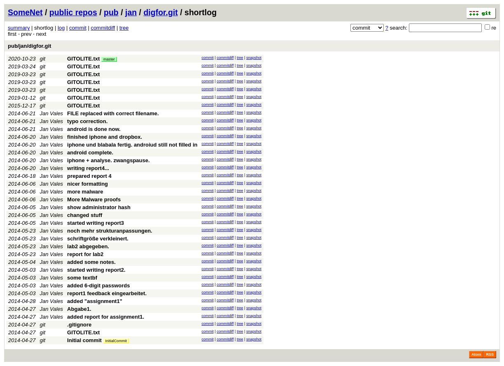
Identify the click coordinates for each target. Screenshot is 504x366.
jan (131, 12)
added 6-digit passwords (98, 285)
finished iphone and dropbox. (104, 137)
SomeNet (25, 12)
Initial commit (84, 340)
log (61, 28)
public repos (73, 12)
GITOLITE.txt (83, 59)
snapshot (253, 58)
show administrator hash (99, 207)
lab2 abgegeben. (88, 246)
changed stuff (84, 215)
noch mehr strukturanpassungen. (109, 231)
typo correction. (87, 121)
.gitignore (79, 325)
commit (77, 28)
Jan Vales (51, 113)
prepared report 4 (89, 176)
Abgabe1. (79, 309)
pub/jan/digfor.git (29, 46)
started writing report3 (95, 223)
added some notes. (91, 262)
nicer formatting (87, 184)
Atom (476, 354)
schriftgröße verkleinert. (97, 238)
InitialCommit (116, 341)
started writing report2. (96, 270)
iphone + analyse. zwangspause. (108, 160)
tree (123, 28)
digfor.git (160, 12)
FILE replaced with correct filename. (113, 113)
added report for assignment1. (105, 317)
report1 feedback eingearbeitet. (107, 293)
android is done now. (94, 129)
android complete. (90, 152)
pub (111, 12)
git (43, 59)
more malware (85, 192)
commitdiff (103, 28)
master (109, 59)
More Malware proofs (94, 199)
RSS (490, 354)
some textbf (82, 278)
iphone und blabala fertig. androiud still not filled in (132, 145)
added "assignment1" (94, 301)
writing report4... (88, 168)
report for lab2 (85, 254)
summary (19, 28)
